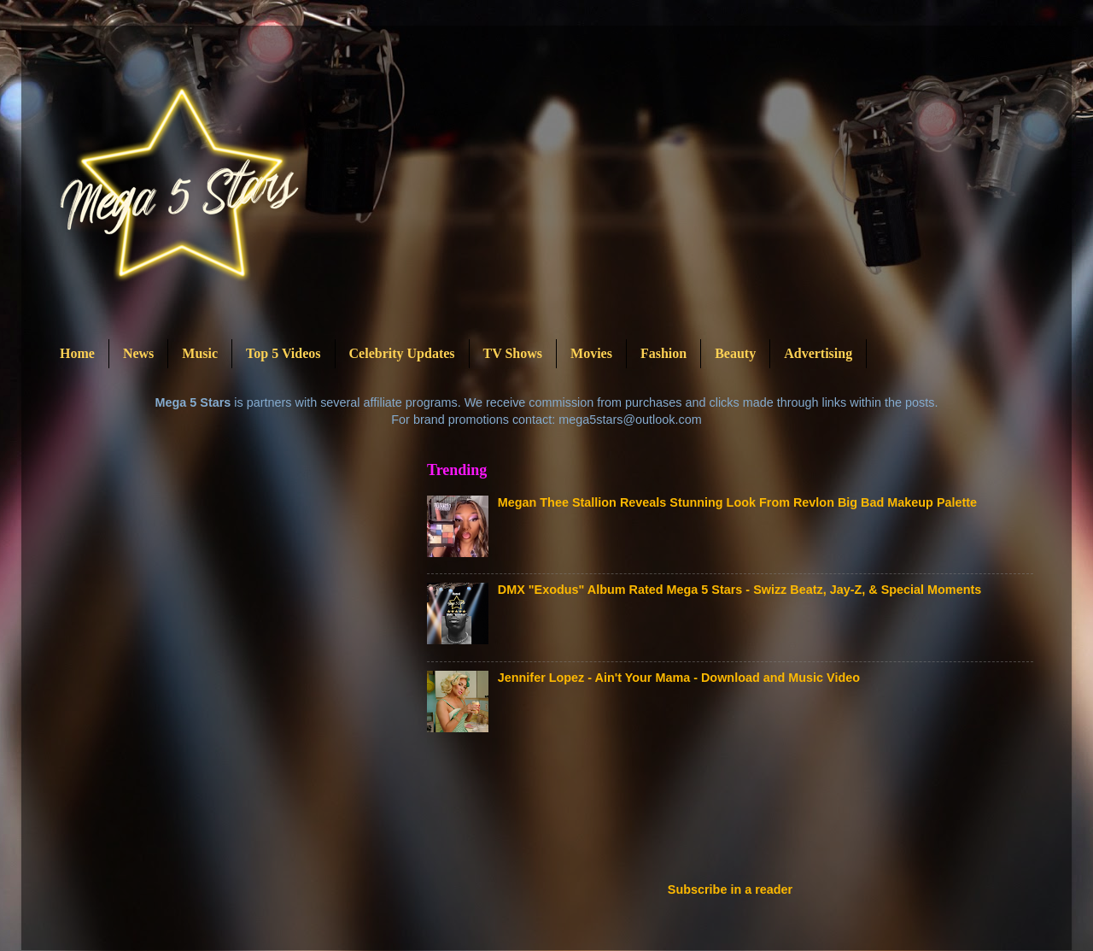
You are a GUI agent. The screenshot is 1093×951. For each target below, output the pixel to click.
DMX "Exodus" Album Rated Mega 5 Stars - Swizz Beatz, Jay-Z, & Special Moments (739, 589)
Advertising (818, 353)
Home (77, 353)
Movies (591, 353)
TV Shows (513, 353)
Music (200, 353)
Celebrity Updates (402, 353)
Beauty (735, 353)
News (138, 353)
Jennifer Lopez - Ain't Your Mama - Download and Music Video (679, 677)
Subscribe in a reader (730, 889)
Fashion (663, 353)
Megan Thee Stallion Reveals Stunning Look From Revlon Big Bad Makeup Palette (737, 502)
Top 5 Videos (283, 353)
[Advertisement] (738, 812)
